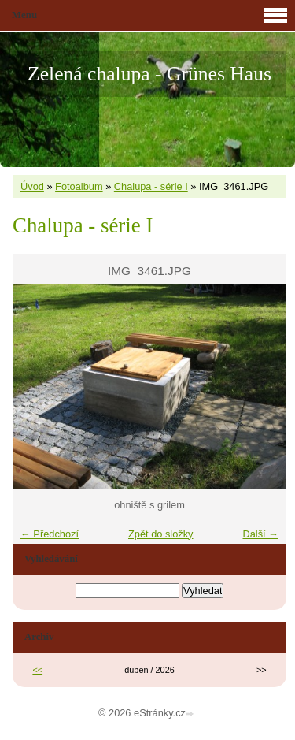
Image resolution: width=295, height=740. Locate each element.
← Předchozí (49, 534)
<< (37, 670)
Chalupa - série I (151, 186)
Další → (260, 534)
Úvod (32, 186)
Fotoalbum (78, 186)
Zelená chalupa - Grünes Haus (149, 73)
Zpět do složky (161, 534)
